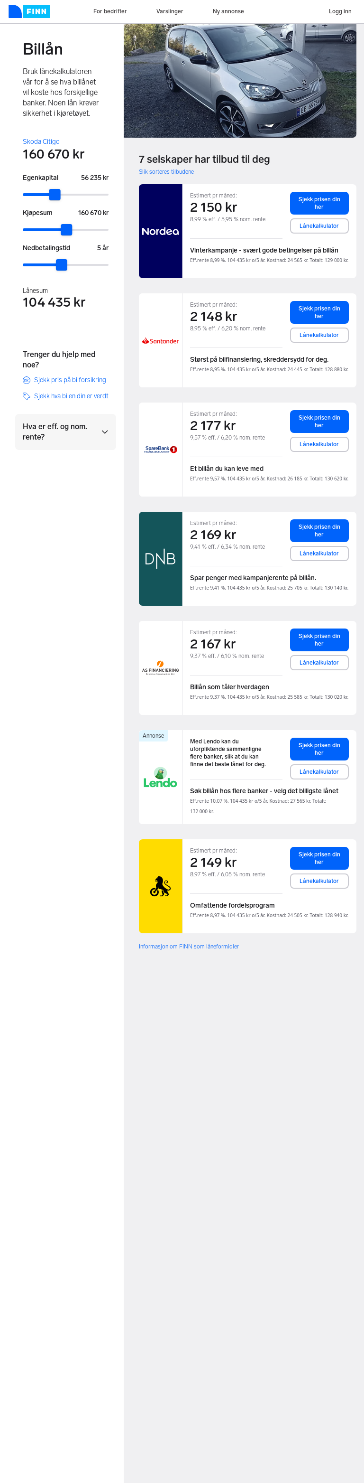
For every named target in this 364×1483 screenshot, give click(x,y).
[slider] (55, 194)
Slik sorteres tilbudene (166, 172)
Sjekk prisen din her (319, 203)
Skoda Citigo (41, 142)
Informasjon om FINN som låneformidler (189, 946)
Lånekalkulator (319, 226)
